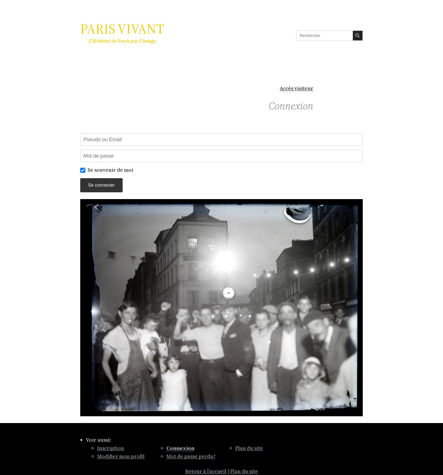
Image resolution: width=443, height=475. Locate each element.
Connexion (291, 106)
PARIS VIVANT (122, 28)
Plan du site (249, 448)
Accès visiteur (296, 88)
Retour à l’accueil (206, 471)
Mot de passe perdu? (191, 456)
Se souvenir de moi (110, 169)
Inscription (110, 448)
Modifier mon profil (121, 456)
